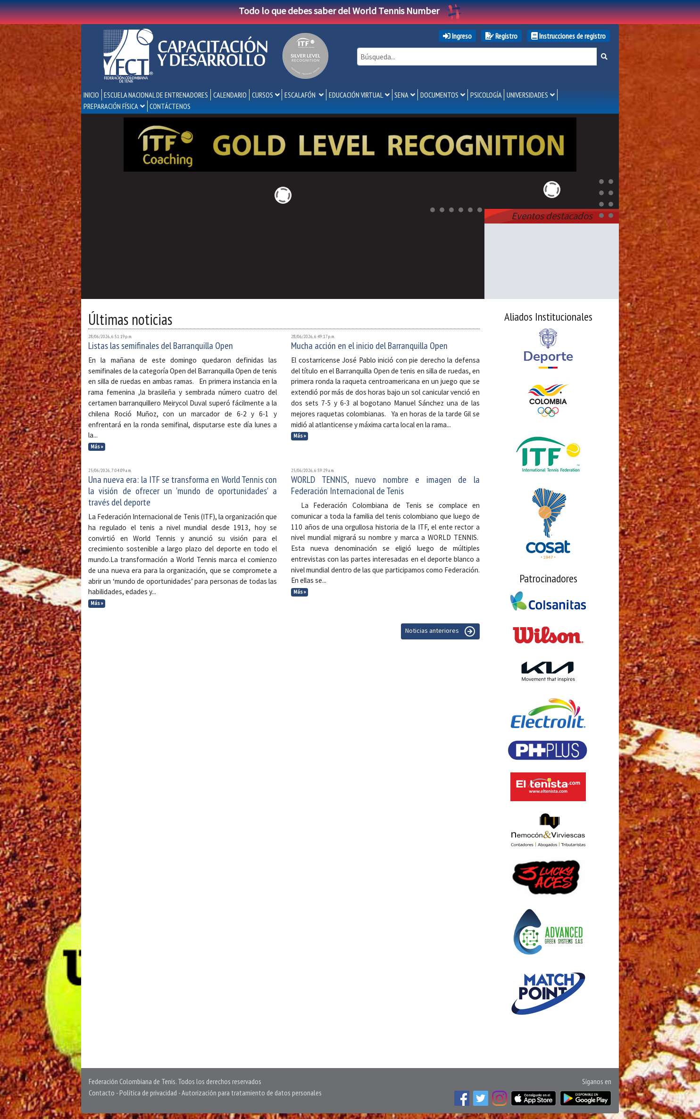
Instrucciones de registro (568, 36)
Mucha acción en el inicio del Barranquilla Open (369, 344)
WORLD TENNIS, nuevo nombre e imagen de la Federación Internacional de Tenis (385, 483)
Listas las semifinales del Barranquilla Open (160, 344)
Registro (501, 36)
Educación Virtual (356, 94)
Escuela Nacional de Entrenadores (156, 94)
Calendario (230, 94)
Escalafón (300, 94)
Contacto (102, 1090)
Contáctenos (170, 106)
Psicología (486, 94)
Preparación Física (110, 106)
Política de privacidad (148, 1090)
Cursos (262, 94)
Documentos (439, 94)
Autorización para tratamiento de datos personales (252, 1090)
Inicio (91, 94)
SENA (401, 94)
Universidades (527, 94)
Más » (97, 444)
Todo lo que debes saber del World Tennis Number (350, 11)
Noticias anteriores (440, 629)
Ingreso (457, 36)
